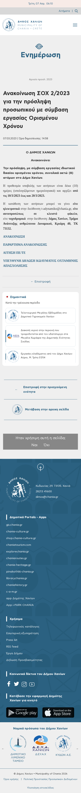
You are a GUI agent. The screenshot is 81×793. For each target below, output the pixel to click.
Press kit (11, 640)
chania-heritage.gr (18, 565)
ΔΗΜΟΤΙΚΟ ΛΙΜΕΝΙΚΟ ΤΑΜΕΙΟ (18, 748)
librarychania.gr (16, 578)
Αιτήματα (64, 11)
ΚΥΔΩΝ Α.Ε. (63, 745)
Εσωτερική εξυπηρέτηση (22, 633)
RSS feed (12, 646)
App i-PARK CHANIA (20, 605)
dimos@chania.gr (47, 497)
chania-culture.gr (17, 531)
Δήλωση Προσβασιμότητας (24, 660)
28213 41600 (44, 491)
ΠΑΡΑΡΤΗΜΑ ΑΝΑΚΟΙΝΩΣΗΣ (25, 244)
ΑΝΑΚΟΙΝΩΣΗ (14, 236)
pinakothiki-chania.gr (20, 571)
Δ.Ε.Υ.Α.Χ (40, 745)
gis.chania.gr (14, 524)
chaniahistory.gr (16, 585)
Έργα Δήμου (14, 653)
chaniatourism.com (18, 545)
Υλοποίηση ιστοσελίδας (40, 788)
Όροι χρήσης (11, 779)
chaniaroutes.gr (16, 558)
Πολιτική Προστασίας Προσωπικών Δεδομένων (50, 779)
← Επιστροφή (40, 281)
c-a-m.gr (11, 591)
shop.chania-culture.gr (21, 538)
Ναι (34, 445)
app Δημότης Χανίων (20, 598)
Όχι (47, 445)
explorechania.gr (17, 551)
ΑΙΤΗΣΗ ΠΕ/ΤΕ (14, 252)
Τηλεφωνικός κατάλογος (22, 626)
